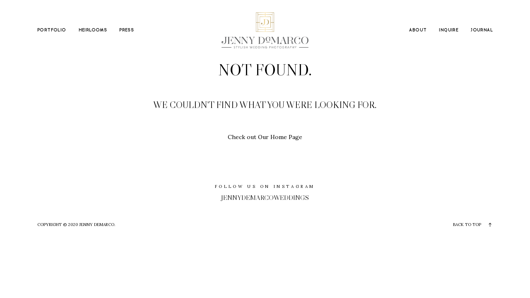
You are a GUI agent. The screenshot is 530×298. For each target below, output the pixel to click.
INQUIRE (448, 30)
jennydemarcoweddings (265, 197)
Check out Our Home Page (265, 137)
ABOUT (417, 30)
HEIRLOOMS (93, 30)
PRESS (126, 30)
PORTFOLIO (51, 30)
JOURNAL (482, 30)
